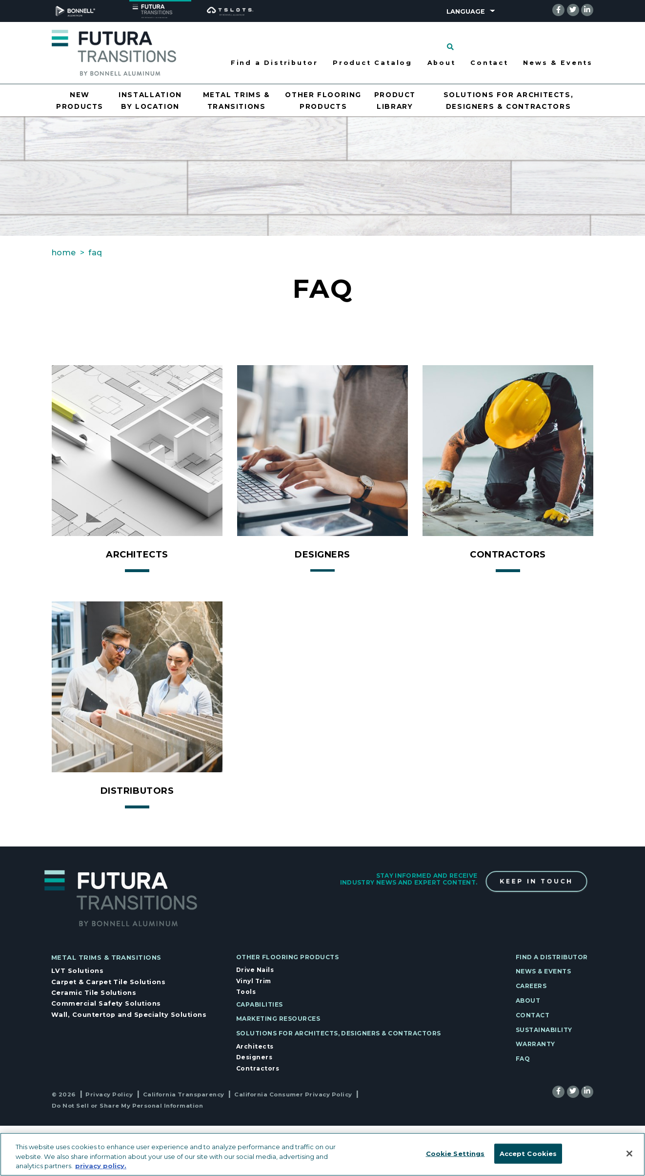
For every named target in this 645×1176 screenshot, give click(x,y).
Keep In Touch (536, 881)
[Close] (629, 1153)
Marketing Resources (278, 1018)
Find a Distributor (274, 62)
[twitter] (572, 9)
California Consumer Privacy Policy (293, 1094)
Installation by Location (150, 100)
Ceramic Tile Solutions (94, 992)
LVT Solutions (77, 970)
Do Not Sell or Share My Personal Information (127, 1105)
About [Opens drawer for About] (441, 62)
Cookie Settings (455, 1153)
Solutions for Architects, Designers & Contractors (338, 1033)
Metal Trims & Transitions (106, 957)
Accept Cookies (528, 1153)
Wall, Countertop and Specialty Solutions (128, 1014)
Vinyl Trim (253, 981)
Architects (255, 1046)
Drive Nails (255, 969)
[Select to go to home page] (114, 52)
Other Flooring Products (287, 957)
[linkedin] (587, 9)
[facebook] (558, 9)
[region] (322, 1154)
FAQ (523, 1058)
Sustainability (544, 1029)
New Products (79, 100)
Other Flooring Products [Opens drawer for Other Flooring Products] (323, 100)
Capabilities (259, 1004)
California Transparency (183, 1094)
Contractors (257, 1068)
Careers (531, 986)
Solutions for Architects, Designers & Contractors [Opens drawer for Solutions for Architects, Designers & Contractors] (508, 100)
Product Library (395, 100)
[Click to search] (450, 47)
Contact (489, 62)
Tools (246, 991)
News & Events (558, 62)
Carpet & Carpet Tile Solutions (108, 982)
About (528, 1000)
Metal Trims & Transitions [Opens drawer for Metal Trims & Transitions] (236, 100)
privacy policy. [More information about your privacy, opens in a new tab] (100, 1166)
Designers (254, 1057)
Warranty (535, 1044)
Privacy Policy (109, 1094)
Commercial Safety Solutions (106, 1003)
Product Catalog (372, 62)
